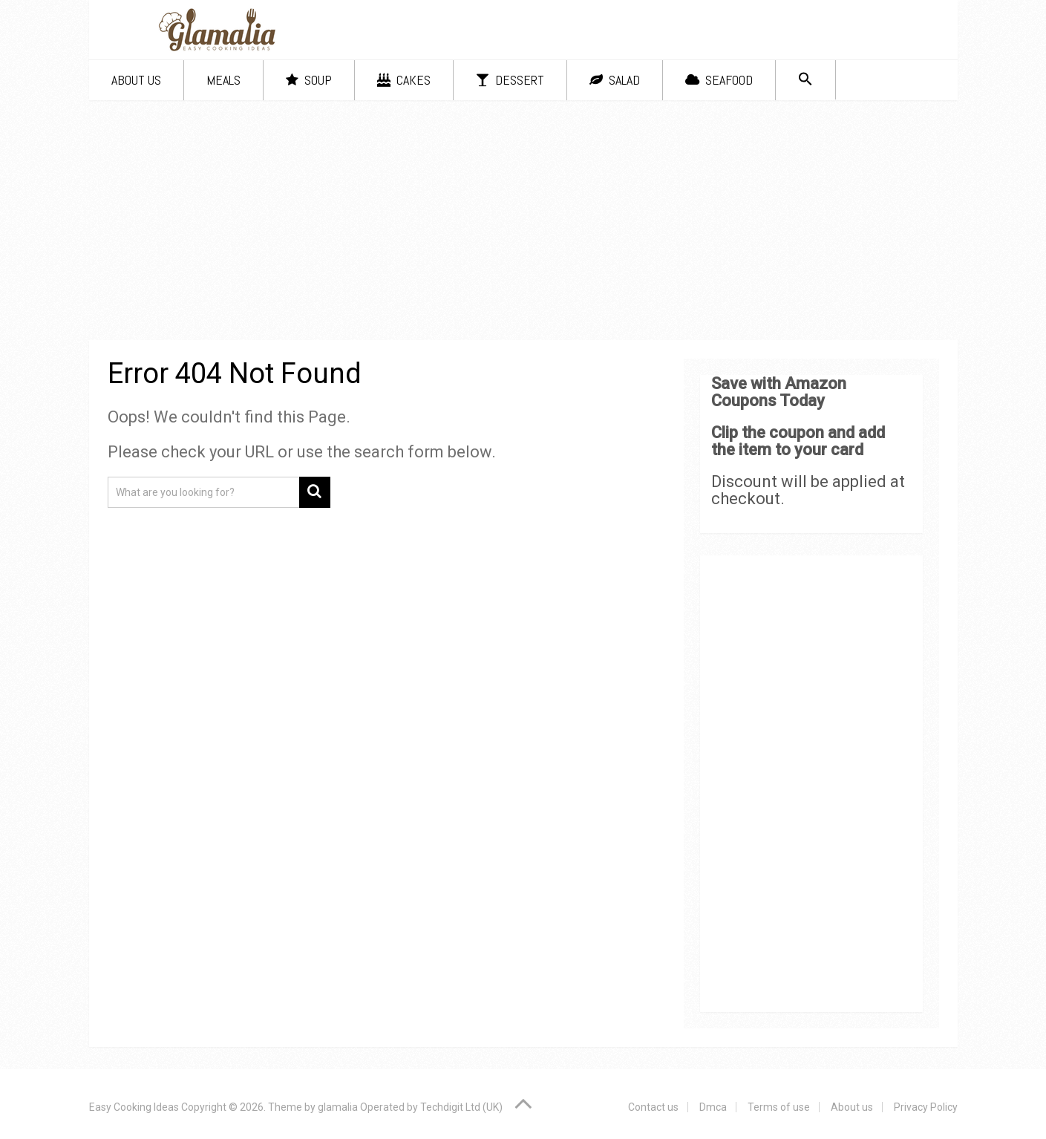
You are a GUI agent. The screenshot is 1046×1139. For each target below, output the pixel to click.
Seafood (719, 79)
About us (136, 79)
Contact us (653, 1107)
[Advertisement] (523, 223)
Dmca (713, 1107)
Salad (614, 79)
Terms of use (779, 1107)
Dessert (510, 79)
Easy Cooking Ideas (134, 1107)
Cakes (404, 79)
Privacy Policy (926, 1107)
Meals (223, 79)
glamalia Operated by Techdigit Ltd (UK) (410, 1107)
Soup (309, 79)
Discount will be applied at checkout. (808, 490)
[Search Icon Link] (805, 79)
